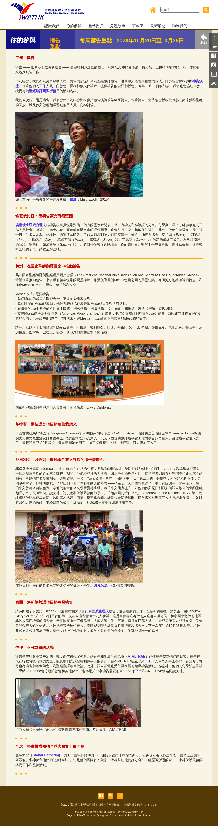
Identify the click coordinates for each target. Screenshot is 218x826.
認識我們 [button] (52, 26)
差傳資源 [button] (95, 26)
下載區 (137, 26)
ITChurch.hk (149, 804)
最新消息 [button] (157, 26)
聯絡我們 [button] (179, 26)
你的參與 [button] (74, 26)
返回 (204, 39)
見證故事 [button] (117, 26)
